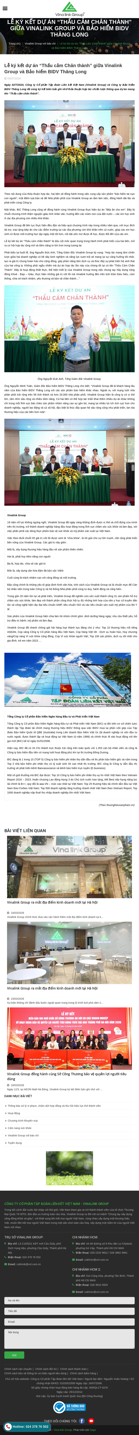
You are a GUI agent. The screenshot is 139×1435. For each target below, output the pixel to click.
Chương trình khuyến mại (21, 1120)
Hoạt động (12, 1113)
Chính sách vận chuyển (18, 1369)
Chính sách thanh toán (74, 1369)
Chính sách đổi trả (46, 1369)
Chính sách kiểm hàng (84, 1373)
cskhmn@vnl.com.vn (97, 1259)
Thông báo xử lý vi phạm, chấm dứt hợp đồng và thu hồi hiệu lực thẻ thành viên (52, 1105)
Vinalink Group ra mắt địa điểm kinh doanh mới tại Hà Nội (52, 902)
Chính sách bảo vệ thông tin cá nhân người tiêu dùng (36, 1373)
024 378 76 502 (31, 1257)
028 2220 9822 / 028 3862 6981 (109, 1252)
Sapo (93, 1429)
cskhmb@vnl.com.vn (29, 1264)
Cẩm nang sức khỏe (17, 1128)
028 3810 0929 (99, 1284)
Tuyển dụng (13, 1143)
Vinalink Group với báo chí (21, 1135)
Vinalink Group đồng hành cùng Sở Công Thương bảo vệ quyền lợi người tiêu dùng (66, 1076)
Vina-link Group (63, 1429)
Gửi (14, 1355)
